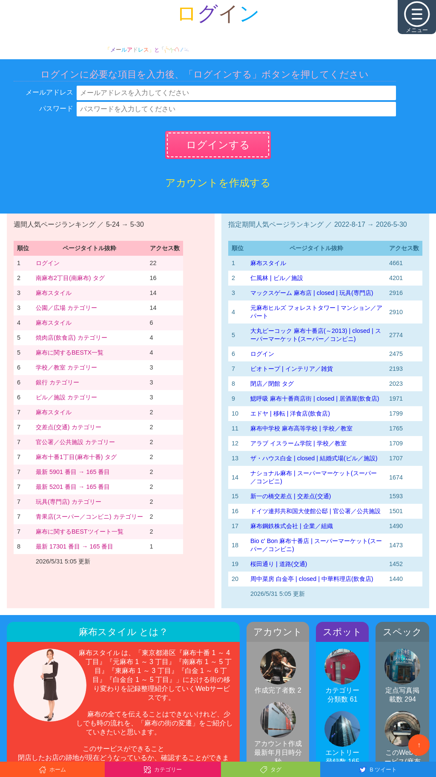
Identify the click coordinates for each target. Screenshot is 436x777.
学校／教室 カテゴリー (66, 367)
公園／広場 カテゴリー (66, 307)
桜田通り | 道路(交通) (278, 563)
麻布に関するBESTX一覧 (69, 352)
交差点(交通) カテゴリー (68, 427)
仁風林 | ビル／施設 (276, 277)
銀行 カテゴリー (57, 382)
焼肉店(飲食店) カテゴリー (71, 337)
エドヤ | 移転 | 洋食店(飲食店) (290, 413)
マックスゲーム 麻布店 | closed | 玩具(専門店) (311, 292)
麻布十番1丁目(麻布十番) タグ (76, 456)
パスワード (56, 108)
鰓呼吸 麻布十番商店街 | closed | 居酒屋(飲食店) (314, 398)
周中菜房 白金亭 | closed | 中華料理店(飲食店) (311, 578)
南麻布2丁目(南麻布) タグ (70, 277)
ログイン (48, 263)
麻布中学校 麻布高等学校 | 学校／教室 (301, 428)
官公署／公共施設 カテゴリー (75, 442)
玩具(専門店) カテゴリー (68, 501)
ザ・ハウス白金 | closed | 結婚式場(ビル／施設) (314, 458)
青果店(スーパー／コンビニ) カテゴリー (89, 516)
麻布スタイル (54, 292)
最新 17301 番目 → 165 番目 (74, 546)
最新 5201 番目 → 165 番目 (73, 486)
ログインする (218, 144)
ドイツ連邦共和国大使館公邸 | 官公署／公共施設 (315, 511)
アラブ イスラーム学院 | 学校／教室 (298, 443)
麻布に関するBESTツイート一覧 (79, 531)
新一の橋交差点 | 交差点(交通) (290, 496)
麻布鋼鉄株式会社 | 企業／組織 (291, 526)
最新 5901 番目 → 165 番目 (73, 471)
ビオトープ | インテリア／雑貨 (291, 368)
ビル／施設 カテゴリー (66, 397)
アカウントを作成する (218, 182)
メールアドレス (49, 92)
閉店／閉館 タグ (272, 383)
